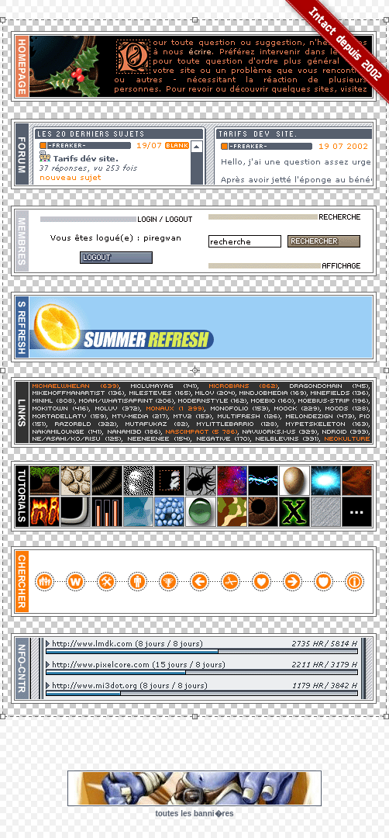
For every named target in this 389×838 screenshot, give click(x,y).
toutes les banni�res (194, 813)
